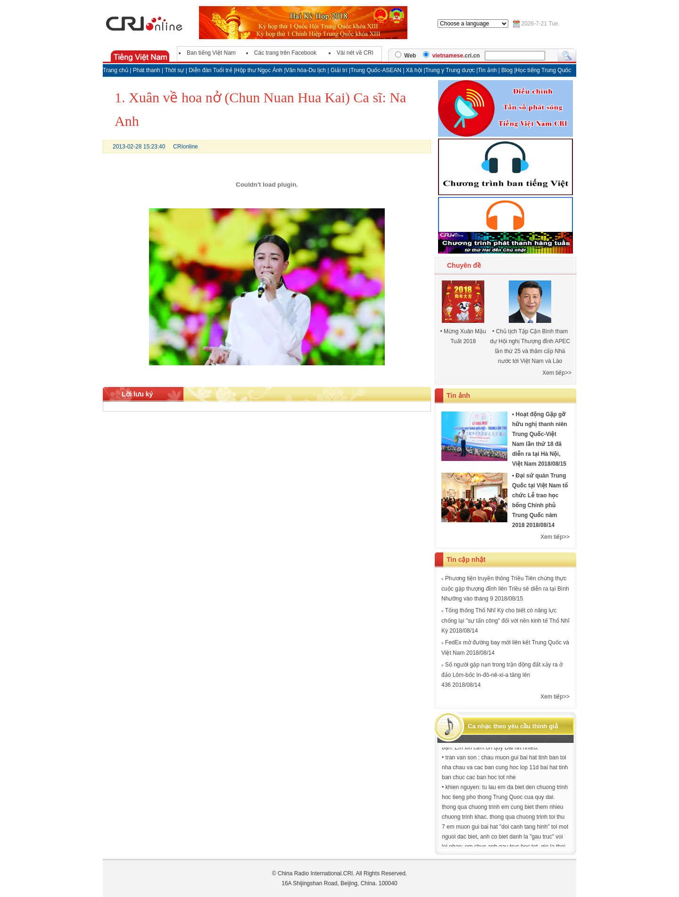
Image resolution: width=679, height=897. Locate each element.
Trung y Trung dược (451, 70)
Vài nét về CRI (355, 52)
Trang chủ (115, 70)
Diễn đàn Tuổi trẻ (210, 70)
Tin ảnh (488, 70)
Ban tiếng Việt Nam (211, 52)
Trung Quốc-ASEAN (375, 70)
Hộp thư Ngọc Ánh (259, 70)
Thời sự (174, 70)
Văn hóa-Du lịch (307, 70)
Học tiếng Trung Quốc (543, 70)
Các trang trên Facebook (285, 52)
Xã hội (414, 70)
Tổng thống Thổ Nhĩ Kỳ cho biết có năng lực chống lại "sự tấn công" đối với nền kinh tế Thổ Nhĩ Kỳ (505, 620)
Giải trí (340, 70)
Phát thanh (146, 70)
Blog (507, 70)
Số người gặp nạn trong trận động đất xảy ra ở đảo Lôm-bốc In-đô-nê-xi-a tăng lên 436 (502, 674)
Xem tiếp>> (556, 373)
